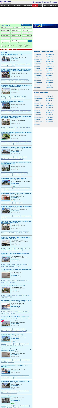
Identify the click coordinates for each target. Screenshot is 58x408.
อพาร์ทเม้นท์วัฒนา (9, 64)
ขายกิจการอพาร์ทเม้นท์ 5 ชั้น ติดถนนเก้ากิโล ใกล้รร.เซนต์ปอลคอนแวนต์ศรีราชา (16, 147)
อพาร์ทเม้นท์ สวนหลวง (38, 73)
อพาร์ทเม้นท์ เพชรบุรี (49, 107)
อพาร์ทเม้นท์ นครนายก (49, 105)
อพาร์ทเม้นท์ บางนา (37, 63)
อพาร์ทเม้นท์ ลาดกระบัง (50, 66)
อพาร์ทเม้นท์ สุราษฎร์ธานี (50, 98)
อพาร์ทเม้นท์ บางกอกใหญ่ (50, 54)
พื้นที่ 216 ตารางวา (25, 257)
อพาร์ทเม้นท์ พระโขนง (38, 59)
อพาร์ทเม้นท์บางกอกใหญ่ (10, 376)
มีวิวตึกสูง (13, 65)
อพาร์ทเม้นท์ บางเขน (37, 54)
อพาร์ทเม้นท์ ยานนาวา (49, 87)
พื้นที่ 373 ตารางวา (18, 150)
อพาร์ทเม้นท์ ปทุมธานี (49, 96)
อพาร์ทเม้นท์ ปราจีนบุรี (49, 117)
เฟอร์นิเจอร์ (26, 311)
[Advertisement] (29, 15)
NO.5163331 (3, 64)
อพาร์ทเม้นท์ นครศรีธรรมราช (39, 121)
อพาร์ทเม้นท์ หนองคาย (38, 107)
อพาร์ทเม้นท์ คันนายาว (38, 70)
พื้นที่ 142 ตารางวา (25, 241)
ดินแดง (18, 382)
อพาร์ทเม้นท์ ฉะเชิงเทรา (50, 121)
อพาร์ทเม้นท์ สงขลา (37, 114)
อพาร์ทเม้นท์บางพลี (9, 248)
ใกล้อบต (14, 64)
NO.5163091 (3, 80)
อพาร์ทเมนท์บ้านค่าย (10, 311)
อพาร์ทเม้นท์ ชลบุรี (37, 96)
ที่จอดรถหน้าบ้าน (19, 330)
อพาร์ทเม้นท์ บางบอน (37, 87)
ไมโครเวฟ (8, 313)
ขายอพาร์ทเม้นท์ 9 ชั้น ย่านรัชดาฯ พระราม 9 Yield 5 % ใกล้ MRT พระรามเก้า (15, 381)
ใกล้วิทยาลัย (13, 98)
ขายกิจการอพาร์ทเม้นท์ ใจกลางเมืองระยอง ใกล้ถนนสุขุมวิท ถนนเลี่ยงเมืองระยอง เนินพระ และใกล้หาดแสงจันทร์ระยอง (16, 163)
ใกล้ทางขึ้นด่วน (15, 188)
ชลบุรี (22, 148)
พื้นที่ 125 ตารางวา (18, 384)
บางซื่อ (18, 88)
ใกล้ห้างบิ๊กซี (16, 405)
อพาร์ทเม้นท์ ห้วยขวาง (37, 61)
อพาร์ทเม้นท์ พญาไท (37, 80)
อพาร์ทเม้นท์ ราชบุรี (49, 112)
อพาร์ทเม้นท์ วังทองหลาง (38, 56)
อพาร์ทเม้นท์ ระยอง (49, 103)
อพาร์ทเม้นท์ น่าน (37, 124)
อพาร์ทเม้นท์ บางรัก (37, 66)
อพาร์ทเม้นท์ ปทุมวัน (49, 68)
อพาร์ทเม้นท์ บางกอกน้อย (38, 77)
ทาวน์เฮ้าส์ (24, 5)
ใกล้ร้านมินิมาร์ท (15, 80)
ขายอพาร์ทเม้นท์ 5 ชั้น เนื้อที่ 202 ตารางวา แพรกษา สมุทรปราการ (13, 178)
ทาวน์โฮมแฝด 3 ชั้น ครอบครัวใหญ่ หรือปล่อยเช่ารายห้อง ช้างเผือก (13, 285)
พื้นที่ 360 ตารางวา (18, 399)
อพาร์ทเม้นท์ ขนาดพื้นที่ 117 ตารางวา (18, 104)
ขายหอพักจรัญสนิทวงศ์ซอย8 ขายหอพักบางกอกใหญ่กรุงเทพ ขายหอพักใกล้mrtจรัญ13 (14, 366)
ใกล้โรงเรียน (3, 98)
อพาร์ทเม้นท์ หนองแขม (49, 80)
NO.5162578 (3, 111)
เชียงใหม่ (20, 287)
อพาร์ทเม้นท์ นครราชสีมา (50, 110)
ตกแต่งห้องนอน (13, 313)
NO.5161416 (3, 264)
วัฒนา (18, 55)
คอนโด (15, 5)
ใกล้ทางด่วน (26, 80)
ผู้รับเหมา (54, 5)
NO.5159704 (3, 376)
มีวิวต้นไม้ (28, 64)
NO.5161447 (3, 248)
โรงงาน (44, 6)
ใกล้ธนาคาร (18, 98)
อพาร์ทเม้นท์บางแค (9, 142)
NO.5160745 (3, 311)
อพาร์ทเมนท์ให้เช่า (14, 303)
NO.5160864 (3, 280)
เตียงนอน (2, 217)
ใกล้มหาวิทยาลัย (23, 96)
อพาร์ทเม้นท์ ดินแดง (37, 84)
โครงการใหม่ (3, 5)
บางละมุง (18, 335)
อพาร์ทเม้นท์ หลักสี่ (49, 77)
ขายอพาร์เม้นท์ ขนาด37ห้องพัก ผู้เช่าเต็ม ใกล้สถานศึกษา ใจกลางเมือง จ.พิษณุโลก (16, 206)
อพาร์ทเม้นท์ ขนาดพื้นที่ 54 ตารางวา (17, 196)
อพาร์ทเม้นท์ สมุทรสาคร (50, 100)
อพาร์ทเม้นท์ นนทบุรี (37, 100)
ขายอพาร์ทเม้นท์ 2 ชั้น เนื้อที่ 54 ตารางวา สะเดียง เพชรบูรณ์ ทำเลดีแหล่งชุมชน (16, 193)
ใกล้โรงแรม (22, 98)
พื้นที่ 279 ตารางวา (22, 304)
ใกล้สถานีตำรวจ (20, 345)
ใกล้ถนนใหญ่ (8, 250)
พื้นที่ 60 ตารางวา (21, 120)
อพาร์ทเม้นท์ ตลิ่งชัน (49, 63)
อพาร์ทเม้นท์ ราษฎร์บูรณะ (50, 61)
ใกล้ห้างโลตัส (21, 80)
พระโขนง (19, 397)
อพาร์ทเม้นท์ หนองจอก (49, 82)
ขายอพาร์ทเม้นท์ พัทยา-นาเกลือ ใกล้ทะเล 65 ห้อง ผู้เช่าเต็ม (12, 334)
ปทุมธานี (20, 119)
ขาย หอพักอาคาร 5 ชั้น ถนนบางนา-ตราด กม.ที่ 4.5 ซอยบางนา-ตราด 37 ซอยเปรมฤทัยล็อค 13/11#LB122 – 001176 (15, 238)
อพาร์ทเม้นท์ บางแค (49, 70)
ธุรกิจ (48, 5)
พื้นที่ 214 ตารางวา (22, 337)
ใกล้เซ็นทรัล (8, 98)
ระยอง (22, 303)
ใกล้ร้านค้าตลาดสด (23, 142)
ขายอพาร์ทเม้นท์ (14, 55)
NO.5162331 (3, 173)
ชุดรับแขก (22, 311)
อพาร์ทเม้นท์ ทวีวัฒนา (49, 73)
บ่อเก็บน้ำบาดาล (23, 64)
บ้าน (11, 5)
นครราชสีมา (21, 256)
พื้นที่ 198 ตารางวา (25, 89)
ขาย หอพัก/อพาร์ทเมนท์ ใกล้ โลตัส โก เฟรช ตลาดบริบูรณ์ (12, 101)
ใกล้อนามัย (15, 345)
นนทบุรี (20, 72)
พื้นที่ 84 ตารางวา (21, 288)
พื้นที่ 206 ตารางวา (25, 209)
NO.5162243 (3, 188)
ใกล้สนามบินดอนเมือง (17, 96)
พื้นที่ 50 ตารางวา (22, 135)
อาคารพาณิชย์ (29, 5)
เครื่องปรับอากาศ (23, 216)
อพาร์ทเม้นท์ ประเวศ (49, 75)
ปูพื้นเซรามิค (3, 313)
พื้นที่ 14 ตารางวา (24, 73)
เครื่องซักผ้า (21, 158)
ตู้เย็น (6, 217)
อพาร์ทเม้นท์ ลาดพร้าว (37, 75)
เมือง (18, 72)
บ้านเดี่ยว (8, 5)
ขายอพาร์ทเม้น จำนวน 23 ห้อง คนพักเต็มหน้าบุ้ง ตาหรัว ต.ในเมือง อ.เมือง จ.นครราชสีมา (15, 254)
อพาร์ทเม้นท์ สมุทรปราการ (38, 98)
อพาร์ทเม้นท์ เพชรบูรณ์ (49, 114)
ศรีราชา (18, 148)
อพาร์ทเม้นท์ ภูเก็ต (37, 119)
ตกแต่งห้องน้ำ (3, 345)
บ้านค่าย (19, 303)
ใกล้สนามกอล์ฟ (20, 173)
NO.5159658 (3, 405)
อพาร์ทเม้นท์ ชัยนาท (49, 119)
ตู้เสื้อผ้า (19, 216)
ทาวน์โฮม (19, 5)
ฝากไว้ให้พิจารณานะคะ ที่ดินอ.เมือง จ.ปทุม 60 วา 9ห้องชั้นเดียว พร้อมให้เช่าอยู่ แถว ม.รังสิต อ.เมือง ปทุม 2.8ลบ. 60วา (16, 270)
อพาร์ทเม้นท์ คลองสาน (38, 82)
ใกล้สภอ (18, 64)
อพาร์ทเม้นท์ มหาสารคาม (38, 105)
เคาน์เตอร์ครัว (25, 264)
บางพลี (18, 240)
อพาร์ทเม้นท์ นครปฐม (37, 103)
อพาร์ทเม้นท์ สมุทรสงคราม (38, 117)
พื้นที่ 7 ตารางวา (22, 369)
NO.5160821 (3, 295)
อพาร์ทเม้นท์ (35, 5)
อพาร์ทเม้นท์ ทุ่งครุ (37, 68)
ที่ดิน (51, 5)
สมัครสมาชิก (45, 2)
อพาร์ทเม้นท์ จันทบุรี (37, 112)
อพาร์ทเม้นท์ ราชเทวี (49, 84)
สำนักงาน (40, 6)
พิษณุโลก (20, 207)
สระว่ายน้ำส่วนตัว (4, 65)
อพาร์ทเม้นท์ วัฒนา (49, 56)
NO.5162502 (3, 142)
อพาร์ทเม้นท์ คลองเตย (49, 59)
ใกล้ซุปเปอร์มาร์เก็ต (14, 250)
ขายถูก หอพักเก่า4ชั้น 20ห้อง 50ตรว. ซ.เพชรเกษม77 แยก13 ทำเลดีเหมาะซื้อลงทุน (16, 132)
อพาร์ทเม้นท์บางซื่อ (9, 96)
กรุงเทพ (21, 55)
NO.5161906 (3, 216)
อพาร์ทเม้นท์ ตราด (37, 110)
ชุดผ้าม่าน (13, 266)
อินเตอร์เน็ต (14, 173)
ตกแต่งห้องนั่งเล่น (16, 311)
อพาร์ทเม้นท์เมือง (9, 80)
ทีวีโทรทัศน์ (29, 216)
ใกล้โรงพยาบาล (21, 405)
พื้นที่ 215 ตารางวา (22, 57)
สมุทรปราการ (21, 179)
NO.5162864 (3, 96)
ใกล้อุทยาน (28, 188)
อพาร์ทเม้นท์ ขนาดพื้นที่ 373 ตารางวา (18, 166)
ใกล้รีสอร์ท (24, 330)
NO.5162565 (3, 127)
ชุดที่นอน (9, 65)
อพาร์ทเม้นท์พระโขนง (10, 405)
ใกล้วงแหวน (20, 188)
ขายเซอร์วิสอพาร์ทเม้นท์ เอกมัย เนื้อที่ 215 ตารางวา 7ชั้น (11, 54)
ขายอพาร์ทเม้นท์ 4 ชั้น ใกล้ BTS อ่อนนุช (8, 396)
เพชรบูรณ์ (21, 194)
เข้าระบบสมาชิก (53, 2)
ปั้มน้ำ (14, 111)
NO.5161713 (3, 232)
